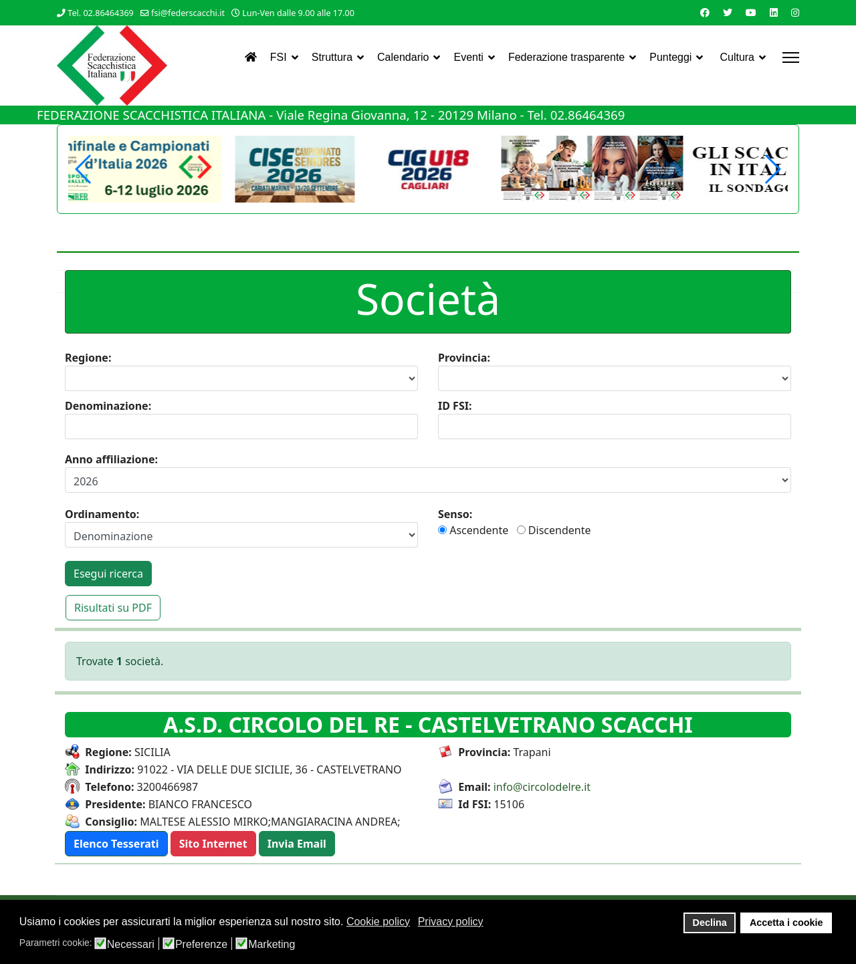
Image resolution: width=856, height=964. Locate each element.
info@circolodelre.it (542, 786)
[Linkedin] (774, 12)
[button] (772, 169)
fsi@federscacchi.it (188, 13)
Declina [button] (710, 922)
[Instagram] (795, 12)
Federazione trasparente (566, 57)
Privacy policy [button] (451, 921)
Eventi (468, 57)
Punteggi (670, 57)
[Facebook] (705, 12)
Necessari (130, 944)
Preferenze (201, 944)
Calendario (403, 57)
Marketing (271, 944)
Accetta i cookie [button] (786, 922)
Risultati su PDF (113, 607)
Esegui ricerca (108, 573)
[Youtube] (751, 12)
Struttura (332, 57)
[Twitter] (727, 12)
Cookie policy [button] (378, 921)
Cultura (737, 57)
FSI (278, 57)
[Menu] (790, 57)
